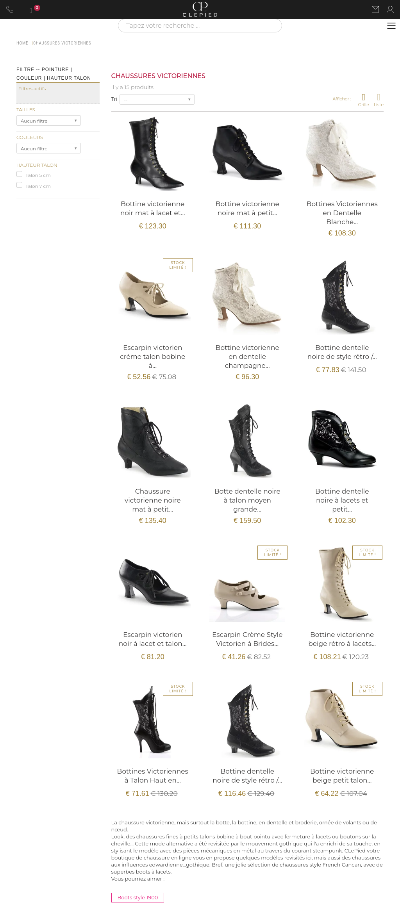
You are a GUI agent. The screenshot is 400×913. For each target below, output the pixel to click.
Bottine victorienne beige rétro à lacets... (342, 639)
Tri (114, 99)
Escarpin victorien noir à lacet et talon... (153, 639)
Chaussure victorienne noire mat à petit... (153, 500)
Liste (379, 100)
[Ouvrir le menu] (391, 25)
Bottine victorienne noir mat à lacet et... (152, 208)
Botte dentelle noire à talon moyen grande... (247, 500)
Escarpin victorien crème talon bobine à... (152, 356)
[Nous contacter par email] (375, 9)
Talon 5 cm (37, 175)
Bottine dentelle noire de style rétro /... (342, 352)
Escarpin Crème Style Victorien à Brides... (247, 639)
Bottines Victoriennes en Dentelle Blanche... (342, 213)
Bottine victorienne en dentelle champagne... (247, 356)
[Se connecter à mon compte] (390, 9)
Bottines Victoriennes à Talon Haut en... (152, 775)
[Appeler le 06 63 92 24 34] (9, 9)
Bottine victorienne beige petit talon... (342, 775)
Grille (363, 100)
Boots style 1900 (138, 897)
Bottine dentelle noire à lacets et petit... (342, 500)
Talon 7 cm (38, 186)
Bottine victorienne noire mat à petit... (247, 208)
